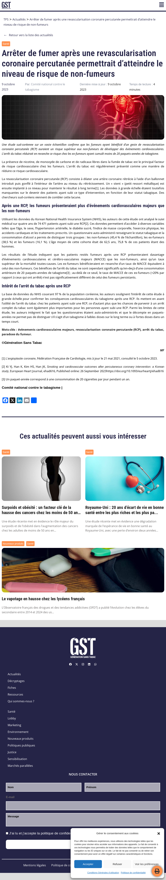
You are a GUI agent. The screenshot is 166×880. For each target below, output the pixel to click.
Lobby (12, 718)
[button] (158, 833)
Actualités (19, 19)
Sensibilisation (17, 759)
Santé (6, 43)
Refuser (117, 864)
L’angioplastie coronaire (21, 358)
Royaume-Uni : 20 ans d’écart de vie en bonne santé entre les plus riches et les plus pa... (124, 510)
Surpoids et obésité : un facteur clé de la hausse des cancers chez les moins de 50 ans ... (41, 510)
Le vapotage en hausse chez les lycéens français (43, 598)
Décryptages (16, 681)
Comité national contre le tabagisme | (32, 387)
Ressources (15, 694)
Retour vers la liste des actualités (28, 35)
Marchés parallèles (20, 766)
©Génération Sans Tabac (22, 343)
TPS (6, 19)
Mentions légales (34, 865)
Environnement (18, 732)
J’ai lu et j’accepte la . (45, 833)
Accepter (88, 864)
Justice (12, 752)
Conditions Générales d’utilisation (103, 872)
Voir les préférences (147, 864)
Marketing (14, 725)
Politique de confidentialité (133, 872)
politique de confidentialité (60, 833)
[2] (86, 223)
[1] (96, 188)
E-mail (10, 797)
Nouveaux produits (13, 543)
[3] (68, 272)
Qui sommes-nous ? (21, 701)
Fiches (12, 688)
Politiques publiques (21, 745)
